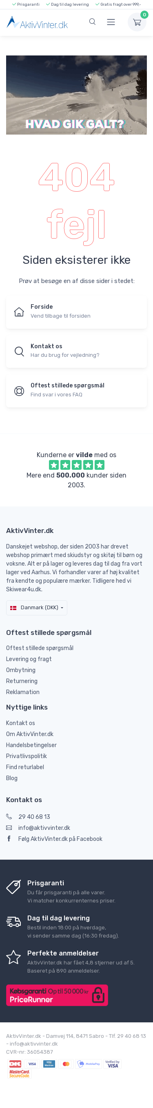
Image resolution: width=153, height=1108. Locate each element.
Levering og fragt (29, 659)
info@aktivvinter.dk (38, 828)
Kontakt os (20, 723)
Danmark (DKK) (34, 607)
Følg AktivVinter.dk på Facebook (54, 839)
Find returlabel (25, 767)
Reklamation (23, 692)
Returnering (22, 681)
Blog (12, 778)
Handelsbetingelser (31, 745)
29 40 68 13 (28, 817)
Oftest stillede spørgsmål (39, 648)
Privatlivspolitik (26, 756)
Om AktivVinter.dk (29, 734)
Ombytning (20, 670)
